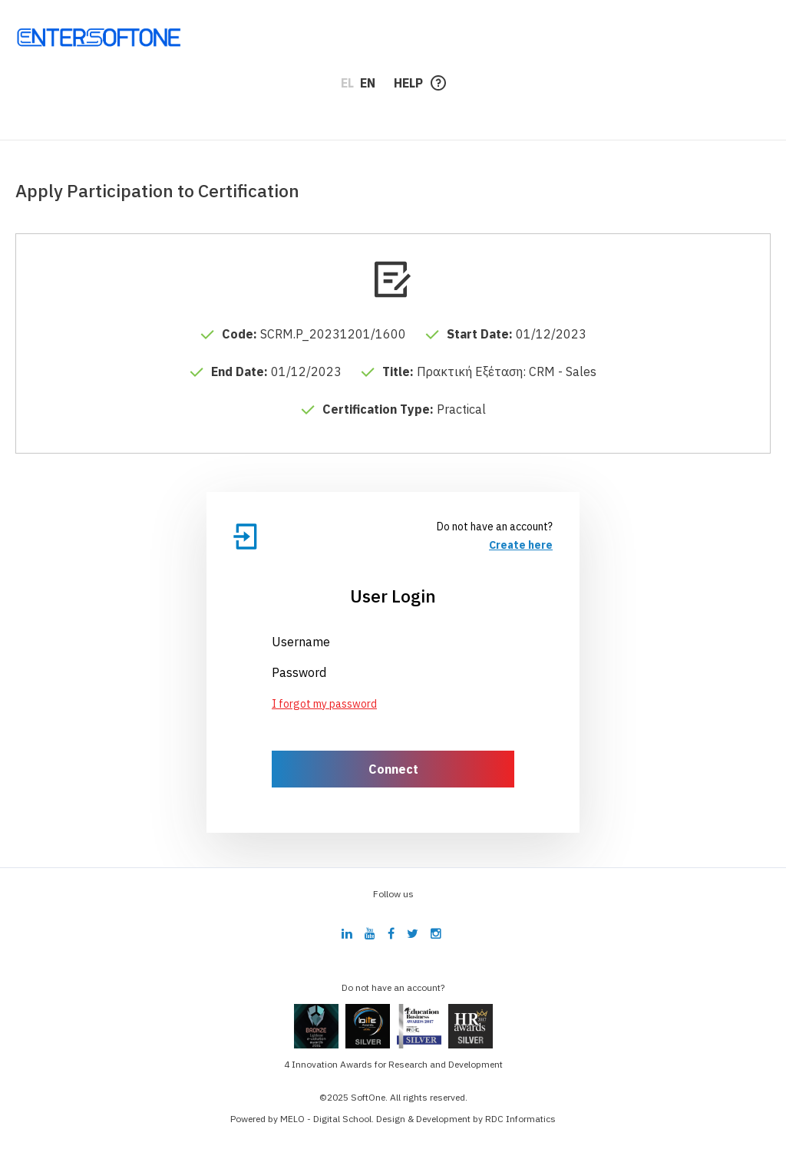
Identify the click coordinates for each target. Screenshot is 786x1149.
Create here (521, 545)
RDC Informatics (520, 1118)
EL (347, 83)
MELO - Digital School (326, 1118)
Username (301, 641)
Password (299, 672)
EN (367, 83)
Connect (393, 769)
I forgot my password (324, 704)
